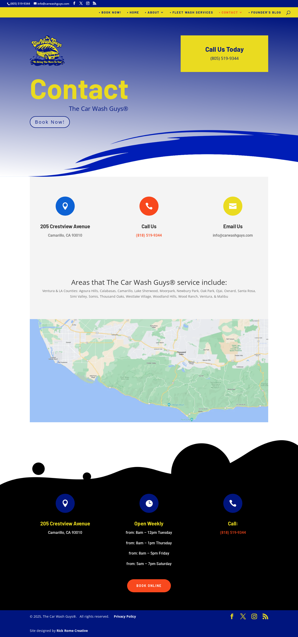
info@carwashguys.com (233, 235)
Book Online (149, 586)
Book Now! (50, 122)
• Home (133, 12)
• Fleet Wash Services (191, 12)
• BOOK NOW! (110, 12)
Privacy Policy (125, 616)
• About (152, 12)
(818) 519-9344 (149, 235)
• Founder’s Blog (265, 12)
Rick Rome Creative (72, 630)
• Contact (228, 12)
